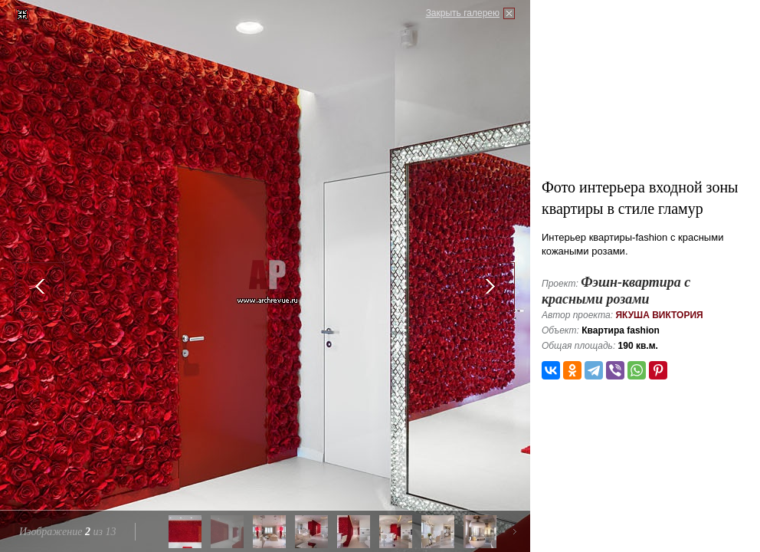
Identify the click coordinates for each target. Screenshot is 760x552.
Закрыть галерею (463, 13)
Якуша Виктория (659, 315)
